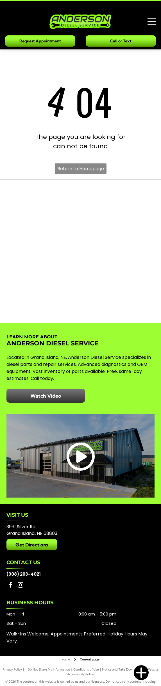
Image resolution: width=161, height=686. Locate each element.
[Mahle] (116, 268)
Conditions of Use (86, 669)
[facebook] (10, 586)
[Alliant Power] (45, 235)
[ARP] (45, 268)
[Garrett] (116, 201)
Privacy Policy (12, 669)
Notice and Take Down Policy (123, 669)
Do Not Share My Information (49, 669)
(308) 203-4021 (23, 574)
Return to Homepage (80, 168)
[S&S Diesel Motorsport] (116, 302)
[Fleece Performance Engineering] (45, 302)
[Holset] (116, 235)
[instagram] (20, 586)
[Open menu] (152, 21)
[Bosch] (45, 201)
